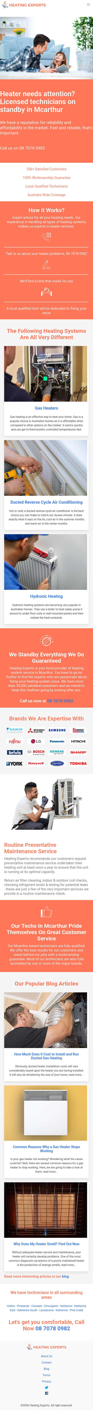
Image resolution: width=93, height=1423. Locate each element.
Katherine (66, 1306)
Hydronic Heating (46, 596)
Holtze (11, 1306)
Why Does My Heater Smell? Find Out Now (47, 1244)
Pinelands (23, 1306)
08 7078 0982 (32, 148)
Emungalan (51, 1306)
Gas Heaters (46, 408)
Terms (46, 1375)
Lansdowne (46, 1310)
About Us (46, 1356)
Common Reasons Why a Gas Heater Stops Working (46, 1149)
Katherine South (27, 1310)
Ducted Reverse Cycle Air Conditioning (46, 502)
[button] (88, 4)
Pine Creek (76, 1310)
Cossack (36, 1306)
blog (65, 1276)
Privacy (46, 1381)
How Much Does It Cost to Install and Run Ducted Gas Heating (46, 1056)
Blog (46, 1369)
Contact (46, 1362)
